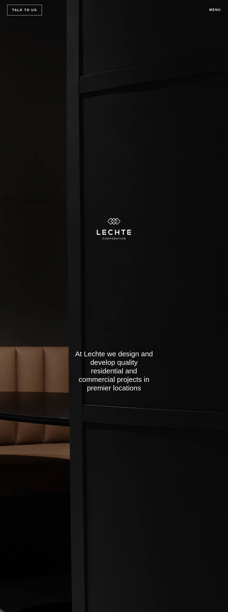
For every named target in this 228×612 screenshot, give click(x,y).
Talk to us (24, 10)
